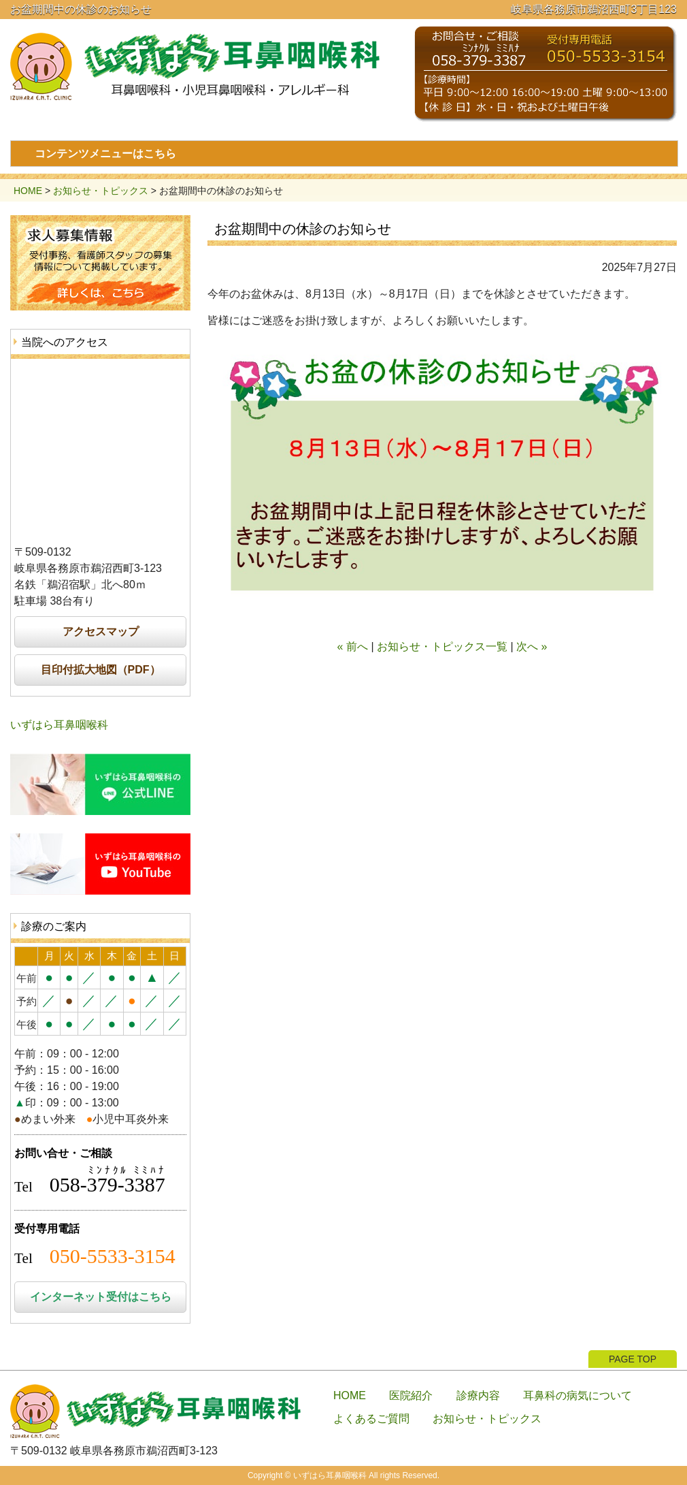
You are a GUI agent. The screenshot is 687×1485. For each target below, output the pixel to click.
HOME (28, 190)
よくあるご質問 (371, 1418)
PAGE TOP (632, 1359)
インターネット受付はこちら (100, 1297)
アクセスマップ (101, 631)
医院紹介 (411, 1395)
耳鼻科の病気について (577, 1395)
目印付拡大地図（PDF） (101, 669)
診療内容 (478, 1395)
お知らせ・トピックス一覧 (442, 646)
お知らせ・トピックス (100, 190)
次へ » (531, 646)
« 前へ (352, 646)
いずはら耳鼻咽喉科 (59, 725)
